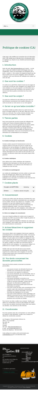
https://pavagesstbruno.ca (17, 68)
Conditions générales (9, 368)
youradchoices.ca (25, 245)
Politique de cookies (9, 372)
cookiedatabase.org (8, 334)
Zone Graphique (26, 387)
